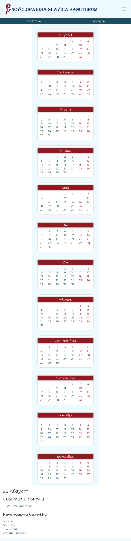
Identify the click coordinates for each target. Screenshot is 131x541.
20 (17, 53)
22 (32, 53)
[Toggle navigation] (123, 9)
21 (24, 53)
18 (55, 49)
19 (9, 53)
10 (47, 45)
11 (55, 45)
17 (47, 49)
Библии (73, 59)
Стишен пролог (80, 71)
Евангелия (75, 67)
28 (24, 57)
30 (39, 57)
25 (54, 53)
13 (17, 49)
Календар (98, 21)
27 (17, 57)
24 (47, 53)
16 (39, 49)
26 (9, 57)
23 (39, 53)
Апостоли (75, 63)
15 (32, 49)
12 (9, 49)
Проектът (33, 21)
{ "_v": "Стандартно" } (83, 44)
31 (47, 57)
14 (24, 49)
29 (32, 57)
